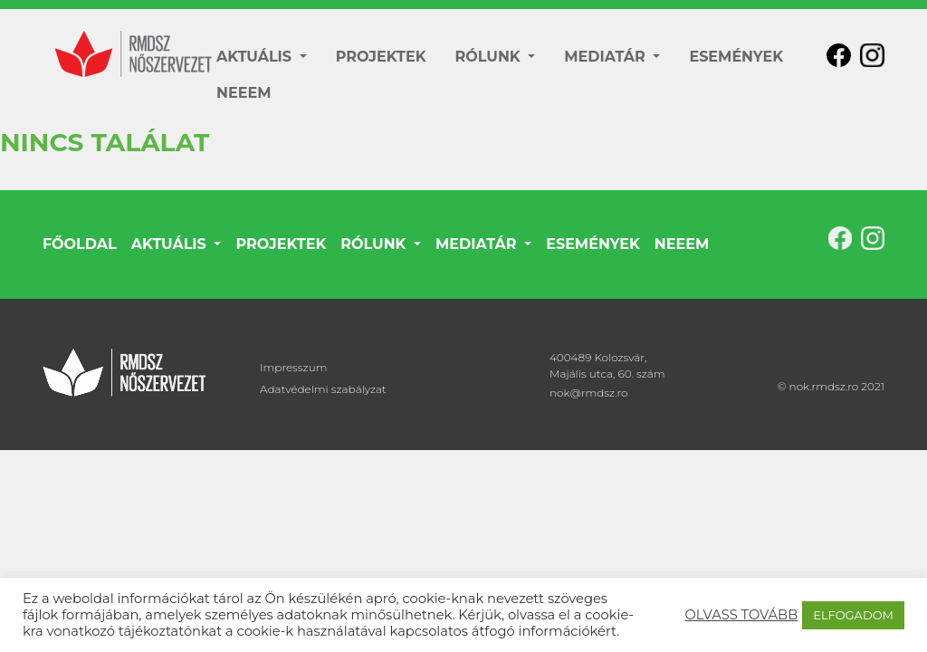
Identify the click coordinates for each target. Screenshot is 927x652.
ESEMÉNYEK (736, 56)
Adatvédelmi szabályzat (323, 389)
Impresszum (293, 367)
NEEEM (243, 92)
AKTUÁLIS (256, 56)
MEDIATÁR (606, 56)
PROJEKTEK (381, 56)
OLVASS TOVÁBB (741, 615)
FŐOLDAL (80, 244)
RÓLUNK (490, 56)
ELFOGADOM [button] (853, 615)
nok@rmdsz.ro (589, 392)
